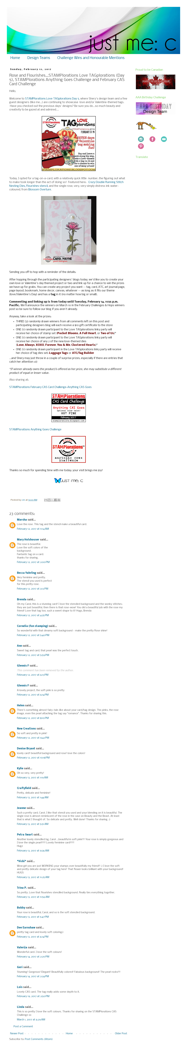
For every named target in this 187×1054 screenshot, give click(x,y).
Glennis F (23, 665)
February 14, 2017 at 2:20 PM (33, 956)
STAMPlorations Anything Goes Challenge (35, 429)
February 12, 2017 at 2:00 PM (33, 562)
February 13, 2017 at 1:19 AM (32, 777)
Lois (19, 987)
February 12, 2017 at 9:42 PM (33, 738)
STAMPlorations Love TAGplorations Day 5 (52, 98)
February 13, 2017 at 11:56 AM (33, 897)
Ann (19, 646)
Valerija (22, 947)
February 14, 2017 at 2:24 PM (33, 976)
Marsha (22, 520)
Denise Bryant (26, 748)
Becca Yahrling (26, 573)
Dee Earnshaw (26, 927)
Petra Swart (25, 834)
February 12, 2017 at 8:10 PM (33, 718)
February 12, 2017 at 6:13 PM (32, 675)
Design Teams (38, 58)
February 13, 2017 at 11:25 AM (33, 877)
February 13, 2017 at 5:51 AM (32, 824)
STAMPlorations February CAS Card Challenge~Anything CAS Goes (50, 387)
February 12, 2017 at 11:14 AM (33, 529)
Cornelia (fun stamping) (32, 626)
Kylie (20, 768)
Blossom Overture (39, 189)
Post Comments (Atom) (39, 1039)
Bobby (21, 907)
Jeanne (21, 808)
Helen (20, 705)
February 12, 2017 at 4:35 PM (33, 615)
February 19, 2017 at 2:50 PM (33, 996)
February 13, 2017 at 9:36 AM (33, 850)
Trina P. (22, 888)
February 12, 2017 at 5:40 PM (33, 635)
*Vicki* (21, 861)
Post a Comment (23, 1026)
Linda (20, 1007)
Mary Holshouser (28, 539)
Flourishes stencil (37, 186)
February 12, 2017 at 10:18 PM (33, 757)
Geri (20, 967)
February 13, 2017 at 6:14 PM (32, 936)
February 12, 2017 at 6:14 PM (33, 694)
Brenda (21, 599)
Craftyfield (24, 788)
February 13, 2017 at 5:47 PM (33, 917)
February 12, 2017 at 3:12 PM (32, 588)
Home (15, 58)
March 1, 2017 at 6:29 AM (31, 1019)
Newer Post (17, 1033)
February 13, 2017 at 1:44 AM (32, 797)
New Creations (26, 728)
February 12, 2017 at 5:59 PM (33, 655)
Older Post (121, 1033)
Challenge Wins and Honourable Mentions (91, 58)
